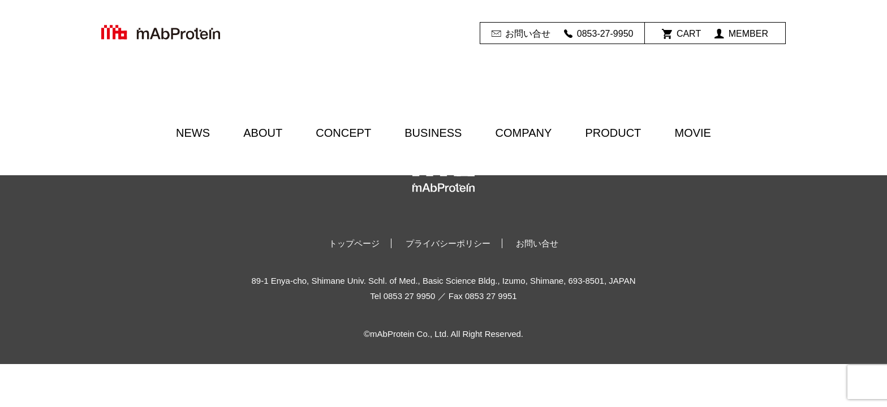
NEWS (193, 133)
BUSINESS (433, 133)
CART (681, 34)
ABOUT (262, 133)
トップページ (354, 243)
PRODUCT (613, 133)
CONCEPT (343, 133)
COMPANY (524, 133)
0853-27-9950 (598, 34)
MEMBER (741, 34)
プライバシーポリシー (448, 243)
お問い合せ (521, 34)
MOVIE (692, 133)
